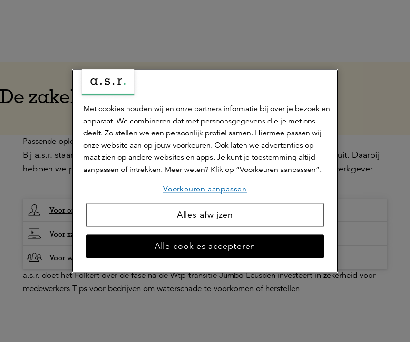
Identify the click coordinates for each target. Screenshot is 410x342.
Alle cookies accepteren (205, 246)
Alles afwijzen (205, 215)
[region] (205, 171)
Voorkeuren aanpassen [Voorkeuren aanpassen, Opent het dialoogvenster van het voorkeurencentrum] (205, 189)
